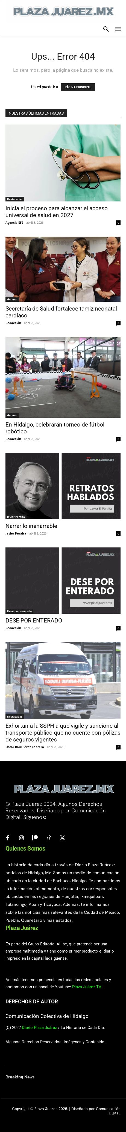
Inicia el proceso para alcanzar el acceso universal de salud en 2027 (56, 211)
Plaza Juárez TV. (87, 986)
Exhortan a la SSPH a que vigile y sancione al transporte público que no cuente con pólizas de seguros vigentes (63, 733)
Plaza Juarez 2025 (50, 1108)
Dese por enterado (19, 611)
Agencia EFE (14, 222)
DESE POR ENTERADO (33, 620)
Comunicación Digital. (108, 1111)
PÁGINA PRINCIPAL (78, 87)
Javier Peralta (16, 517)
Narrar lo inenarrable (31, 526)
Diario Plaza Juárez (39, 1027)
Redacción (13, 323)
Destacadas (14, 199)
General (12, 299)
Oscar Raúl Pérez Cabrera (24, 747)
